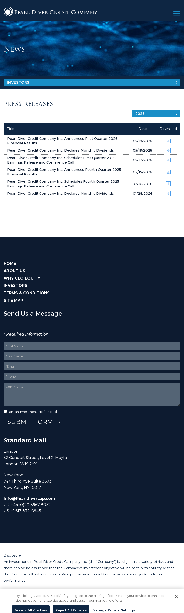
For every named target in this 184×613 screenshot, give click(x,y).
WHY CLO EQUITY (22, 278)
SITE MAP (13, 300)
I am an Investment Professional (32, 411)
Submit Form (30, 421)
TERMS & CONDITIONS (27, 293)
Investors (18, 82)
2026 (140, 113)
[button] (176, 14)
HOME (10, 263)
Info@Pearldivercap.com (29, 498)
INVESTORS (15, 285)
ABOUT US (14, 271)
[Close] (176, 598)
